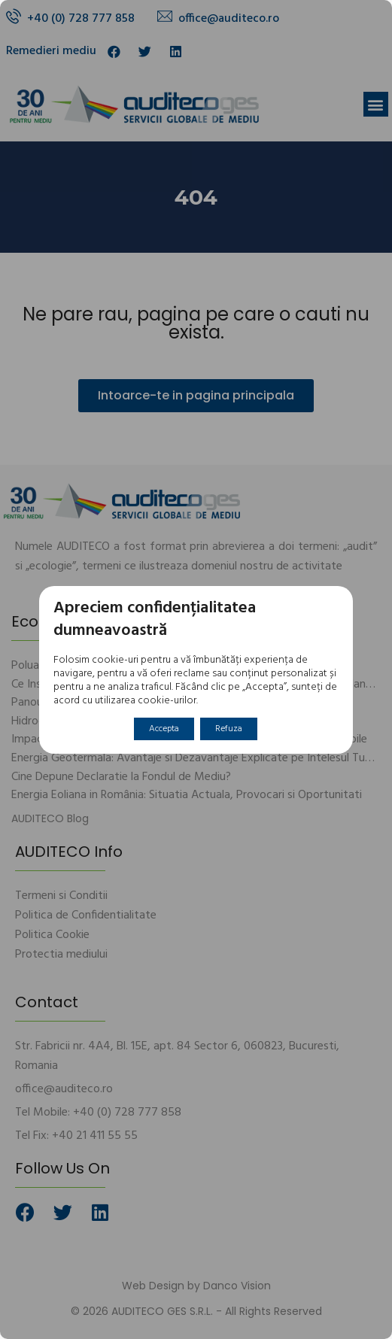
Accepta (164, 728)
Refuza (228, 728)
